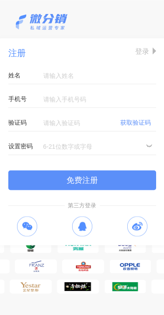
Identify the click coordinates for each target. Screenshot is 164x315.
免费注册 (82, 180)
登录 (142, 51)
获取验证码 (135, 122)
